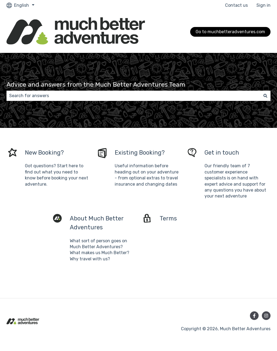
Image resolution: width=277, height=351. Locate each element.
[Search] (265, 96)
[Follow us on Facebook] (254, 315)
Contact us (236, 5)
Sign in (263, 5)
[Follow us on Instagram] (266, 315)
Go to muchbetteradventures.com (230, 31)
